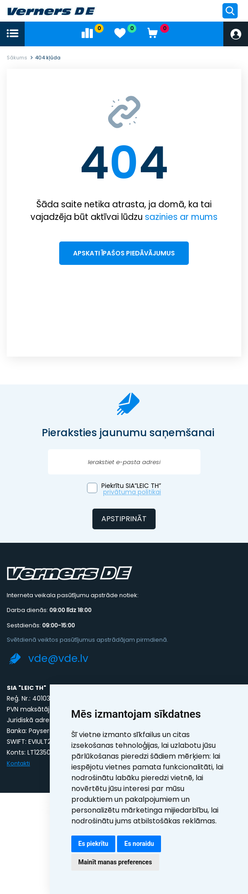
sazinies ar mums (181, 217)
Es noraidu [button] (139, 843)
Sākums (17, 57)
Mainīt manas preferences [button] (115, 862)
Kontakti (18, 763)
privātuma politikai (132, 492)
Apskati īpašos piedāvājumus (124, 253)
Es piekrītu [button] (93, 843)
